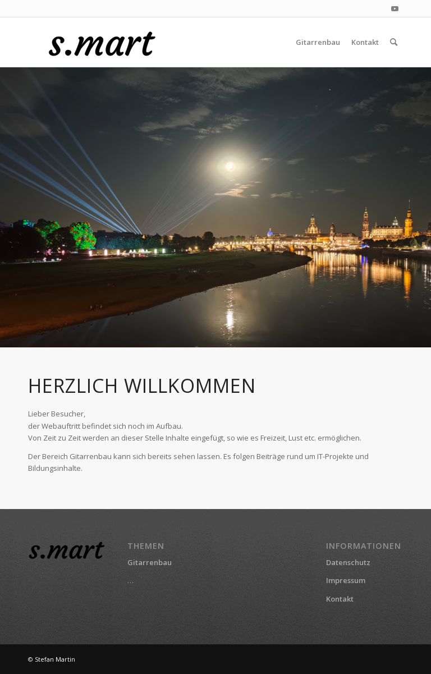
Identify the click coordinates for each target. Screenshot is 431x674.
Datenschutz (348, 562)
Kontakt (340, 599)
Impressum (345, 580)
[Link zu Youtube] (394, 8)
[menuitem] (318, 42)
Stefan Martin (55, 659)
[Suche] (393, 42)
